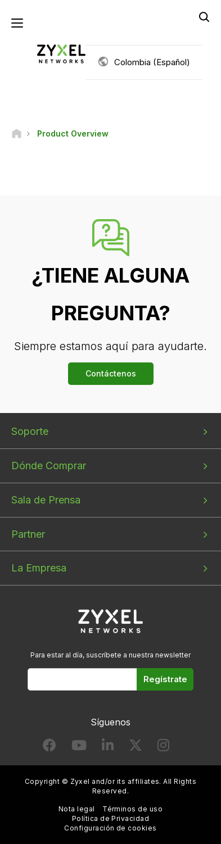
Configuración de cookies (110, 828)
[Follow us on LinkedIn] (108, 747)
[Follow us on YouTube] (79, 747)
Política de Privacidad (111, 818)
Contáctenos (110, 373)
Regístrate (165, 679)
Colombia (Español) (152, 62)
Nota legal (76, 809)
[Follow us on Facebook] (49, 747)
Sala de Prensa (45, 500)
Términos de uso (132, 809)
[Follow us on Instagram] (163, 747)
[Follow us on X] (135, 747)
